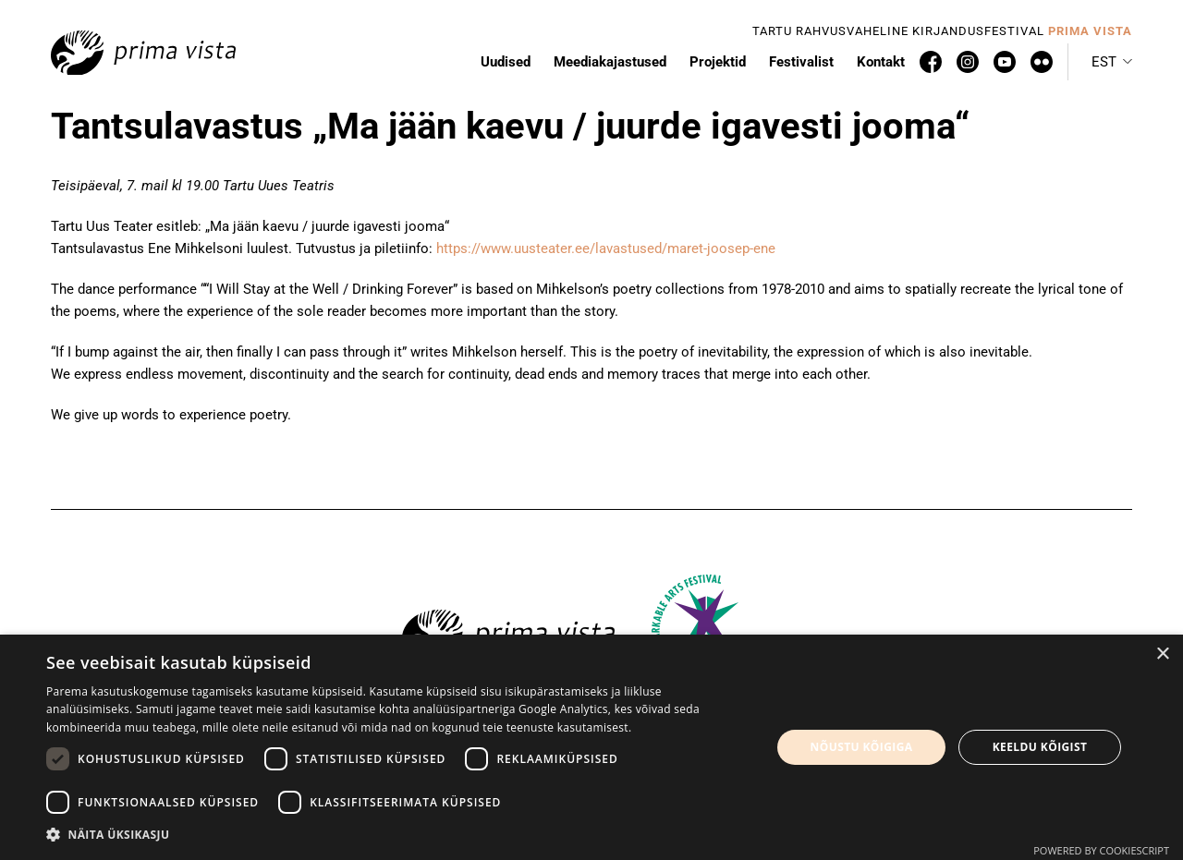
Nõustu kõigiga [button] (862, 747)
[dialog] (591, 747)
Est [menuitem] (1104, 62)
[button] (398, 835)
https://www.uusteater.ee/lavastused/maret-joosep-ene (605, 248)
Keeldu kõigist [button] (1040, 747)
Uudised (506, 62)
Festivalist (801, 62)
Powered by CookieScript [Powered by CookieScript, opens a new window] (1101, 850)
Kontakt (881, 62)
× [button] (1162, 654)
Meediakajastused (610, 62)
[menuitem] (1112, 61)
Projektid (717, 62)
